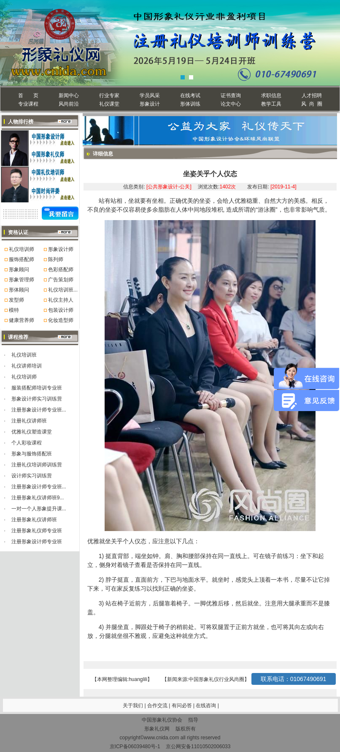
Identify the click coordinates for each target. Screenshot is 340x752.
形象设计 (150, 104)
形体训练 (190, 104)
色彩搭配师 (60, 269)
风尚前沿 (69, 104)
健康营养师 (21, 320)
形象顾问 (19, 269)
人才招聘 (312, 95)
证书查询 (231, 95)
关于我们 (133, 705)
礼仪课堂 (109, 104)
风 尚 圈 (311, 104)
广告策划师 (60, 280)
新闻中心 (69, 95)
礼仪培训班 (24, 355)
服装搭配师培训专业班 (36, 388)
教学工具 (271, 104)
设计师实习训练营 (31, 476)
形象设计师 (60, 249)
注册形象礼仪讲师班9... (37, 498)
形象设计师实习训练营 (36, 399)
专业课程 (28, 104)
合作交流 (158, 705)
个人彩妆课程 (26, 443)
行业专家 (109, 95)
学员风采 (150, 95)
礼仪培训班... (63, 290)
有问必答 (182, 705)
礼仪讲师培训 (26, 366)
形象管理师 (21, 280)
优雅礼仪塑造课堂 (31, 432)
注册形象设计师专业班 (36, 542)
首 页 (28, 95)
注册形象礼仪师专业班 (36, 531)
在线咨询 (206, 705)
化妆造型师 (60, 320)
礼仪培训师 (21, 249)
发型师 (16, 300)
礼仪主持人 (60, 300)
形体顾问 (19, 290)
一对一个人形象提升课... (38, 509)
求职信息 (271, 95)
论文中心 (231, 104)
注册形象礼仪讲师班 (34, 520)
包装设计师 (60, 310)
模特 (14, 310)
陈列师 (55, 259)
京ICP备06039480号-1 (135, 746)
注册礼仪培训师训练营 (36, 465)
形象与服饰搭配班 (31, 454)
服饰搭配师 (21, 259)
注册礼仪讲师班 (29, 421)
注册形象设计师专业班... (38, 410)
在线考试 (190, 95)
